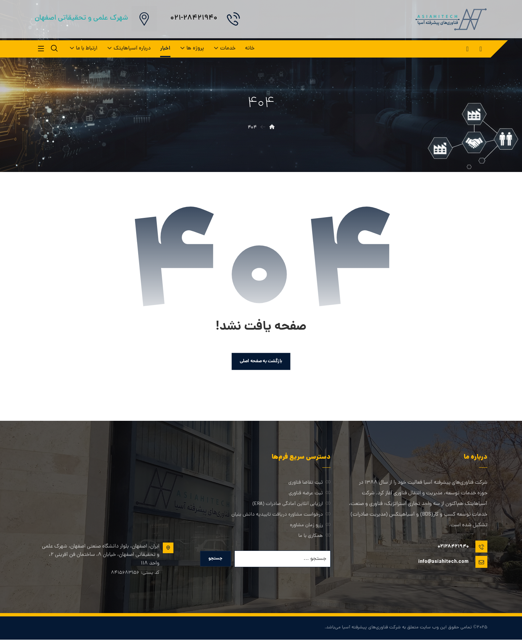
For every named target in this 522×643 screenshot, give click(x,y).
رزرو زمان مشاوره (310, 527)
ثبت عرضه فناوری (310, 495)
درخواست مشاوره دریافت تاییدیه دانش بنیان (281, 516)
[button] (480, 49)
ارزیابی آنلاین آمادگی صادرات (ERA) (291, 505)
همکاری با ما (314, 537)
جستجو (216, 560)
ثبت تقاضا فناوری (309, 484)
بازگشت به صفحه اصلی (261, 362)
